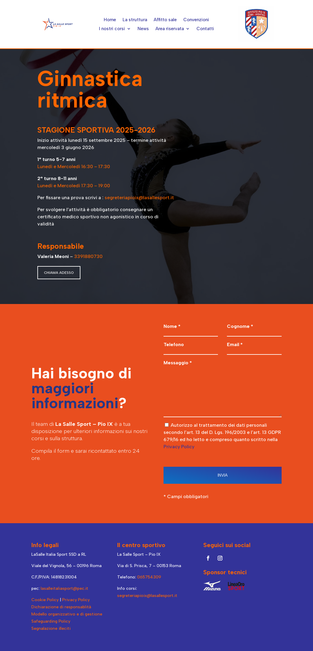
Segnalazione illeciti (51, 628)
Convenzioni (196, 20)
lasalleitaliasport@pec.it (64, 588)
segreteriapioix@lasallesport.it (140, 197)
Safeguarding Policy (50, 621)
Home (110, 20)
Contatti (205, 29)
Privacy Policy (179, 446)
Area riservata (169, 29)
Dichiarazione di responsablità (61, 606)
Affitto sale (165, 20)
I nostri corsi (112, 29)
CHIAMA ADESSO (59, 273)
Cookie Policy (45, 599)
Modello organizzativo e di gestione (66, 614)
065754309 (149, 577)
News (143, 29)
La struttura (135, 20)
